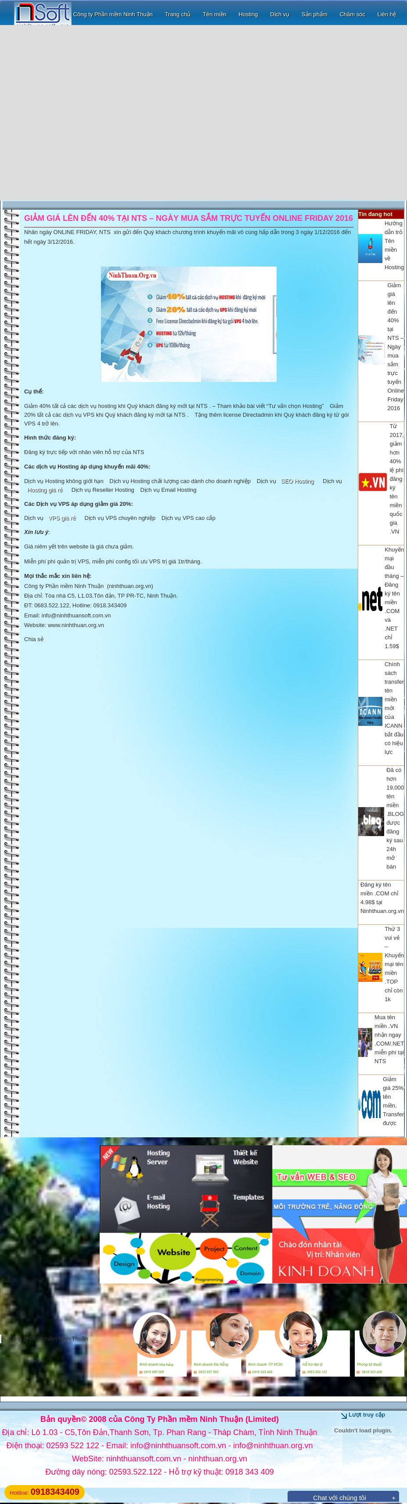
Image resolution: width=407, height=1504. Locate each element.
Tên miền (215, 14)
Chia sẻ (33, 639)
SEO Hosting (297, 481)
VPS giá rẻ (62, 518)
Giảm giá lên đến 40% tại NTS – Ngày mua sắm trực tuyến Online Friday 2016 (395, 346)
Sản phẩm (315, 14)
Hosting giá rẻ (44, 490)
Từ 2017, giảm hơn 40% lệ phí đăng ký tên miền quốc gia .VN (396, 479)
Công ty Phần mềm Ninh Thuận (83, 14)
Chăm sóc (352, 14)
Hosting (248, 14)
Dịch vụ (279, 14)
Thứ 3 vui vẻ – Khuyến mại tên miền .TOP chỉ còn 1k (394, 964)
